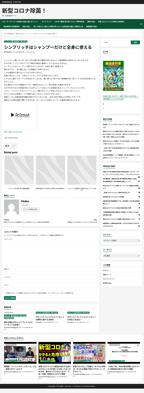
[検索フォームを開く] (141, 24)
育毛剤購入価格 (9, 322)
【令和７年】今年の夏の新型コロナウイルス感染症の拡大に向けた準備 (124, 372)
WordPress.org (108, 285)
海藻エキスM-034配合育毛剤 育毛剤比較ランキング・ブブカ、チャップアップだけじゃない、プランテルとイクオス (121, 174)
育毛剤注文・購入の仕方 (20, 41)
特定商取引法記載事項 (12, 26)
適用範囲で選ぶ (91, 26)
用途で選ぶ (26, 26)
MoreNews (90, 390)
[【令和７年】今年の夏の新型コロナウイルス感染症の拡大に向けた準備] (124, 357)
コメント (8, 243)
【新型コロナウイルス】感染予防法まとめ (118, 195)
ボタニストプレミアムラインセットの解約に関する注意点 (50, 322)
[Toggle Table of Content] (12, 145)
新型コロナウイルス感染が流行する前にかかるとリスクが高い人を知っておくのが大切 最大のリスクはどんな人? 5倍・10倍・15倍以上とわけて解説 (121, 134)
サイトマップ (46, 21)
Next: (73, 222)
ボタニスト (8, 320)
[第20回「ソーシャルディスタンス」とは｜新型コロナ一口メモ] (20, 357)
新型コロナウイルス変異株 (13, 365)
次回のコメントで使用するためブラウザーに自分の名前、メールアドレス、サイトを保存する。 (40, 297)
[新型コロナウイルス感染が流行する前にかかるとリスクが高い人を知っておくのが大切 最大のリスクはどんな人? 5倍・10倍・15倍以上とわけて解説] (54, 357)
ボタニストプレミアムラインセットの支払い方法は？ (81, 322)
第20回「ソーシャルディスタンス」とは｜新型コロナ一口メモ (20, 372)
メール (7, 281)
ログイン (106, 273)
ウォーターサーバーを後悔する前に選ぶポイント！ (20, 21)
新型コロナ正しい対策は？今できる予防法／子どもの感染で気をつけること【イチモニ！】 (89, 373)
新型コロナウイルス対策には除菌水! (111, 21)
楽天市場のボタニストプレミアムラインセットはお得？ (18, 327)
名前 (6, 273)
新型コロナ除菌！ (24, 10)
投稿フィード (108, 277)
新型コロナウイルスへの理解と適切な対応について (121, 222)
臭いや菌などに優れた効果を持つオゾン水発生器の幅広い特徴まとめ (58, 26)
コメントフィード (109, 281)
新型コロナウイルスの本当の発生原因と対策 (119, 210)
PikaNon (9, 52)
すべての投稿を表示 (31, 209)
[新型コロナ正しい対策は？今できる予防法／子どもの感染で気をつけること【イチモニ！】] (89, 357)
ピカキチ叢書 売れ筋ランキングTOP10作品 (69, 21)
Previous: (27, 223)
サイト (6, 289)
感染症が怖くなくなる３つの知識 (115, 199)
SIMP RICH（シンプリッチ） (16, 131)
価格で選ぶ (91, 21)
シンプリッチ (8, 41)
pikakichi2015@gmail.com (13, 332)
